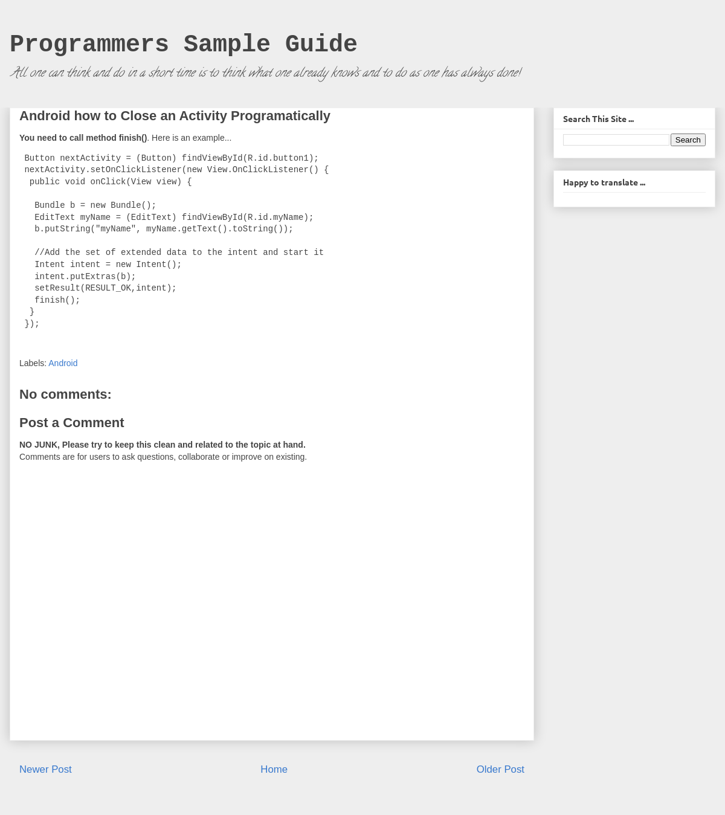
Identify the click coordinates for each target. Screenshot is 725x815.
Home (274, 769)
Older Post (500, 769)
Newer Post (45, 769)
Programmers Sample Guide (184, 45)
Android (62, 363)
